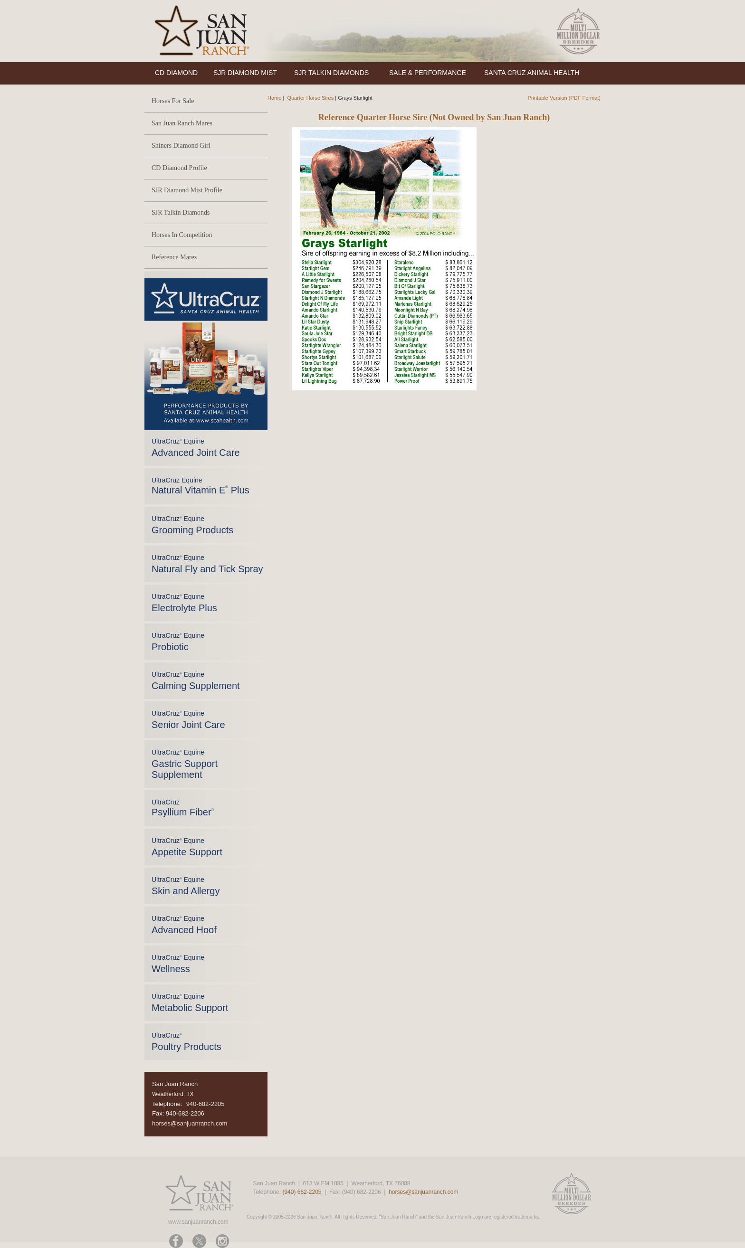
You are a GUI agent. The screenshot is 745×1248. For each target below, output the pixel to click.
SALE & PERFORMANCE (427, 72)
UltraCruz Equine (200, 485)
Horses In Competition (182, 234)
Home (274, 98)
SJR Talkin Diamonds (181, 212)
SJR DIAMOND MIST (245, 72)
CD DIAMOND (176, 72)
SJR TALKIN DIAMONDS (331, 72)
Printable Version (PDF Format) (564, 98)
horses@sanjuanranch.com (189, 1123)
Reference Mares (174, 257)
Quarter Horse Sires (310, 98)
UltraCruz (183, 807)
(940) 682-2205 (301, 1192)
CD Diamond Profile (179, 167)
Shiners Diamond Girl (181, 145)
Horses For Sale (173, 100)
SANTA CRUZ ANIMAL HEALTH (531, 72)
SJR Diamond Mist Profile (187, 190)
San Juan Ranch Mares (182, 123)
